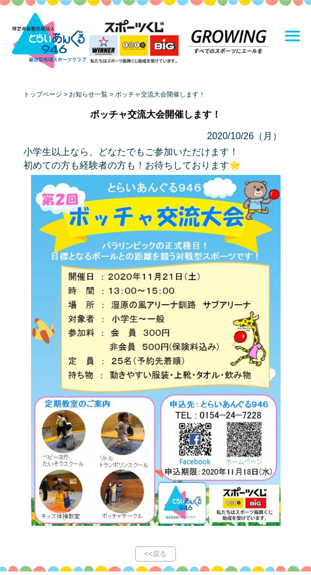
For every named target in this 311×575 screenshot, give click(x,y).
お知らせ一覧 (88, 94)
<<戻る (155, 554)
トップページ (42, 94)
